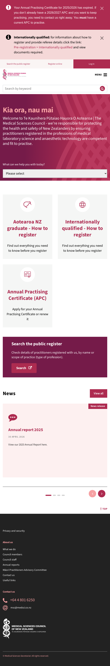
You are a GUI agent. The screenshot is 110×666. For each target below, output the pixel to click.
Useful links (9, 580)
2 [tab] (54, 495)
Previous (92, 493)
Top (103, 509)
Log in (91, 64)
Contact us (9, 575)
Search (21, 368)
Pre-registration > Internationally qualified (43, 47)
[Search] (50, 88)
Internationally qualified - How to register (82, 228)
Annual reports (11, 565)
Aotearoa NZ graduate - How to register (27, 228)
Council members (12, 554)
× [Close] (102, 8)
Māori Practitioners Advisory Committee (25, 570)
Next (101, 493)
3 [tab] (58, 495)
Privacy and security (14, 531)
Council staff (9, 560)
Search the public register (18, 64)
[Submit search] (102, 88)
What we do (9, 549)
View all (98, 393)
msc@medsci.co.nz (17, 608)
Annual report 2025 (25, 430)
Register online (55, 64)
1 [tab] (48, 495)
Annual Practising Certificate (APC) (27, 295)
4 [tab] (63, 495)
